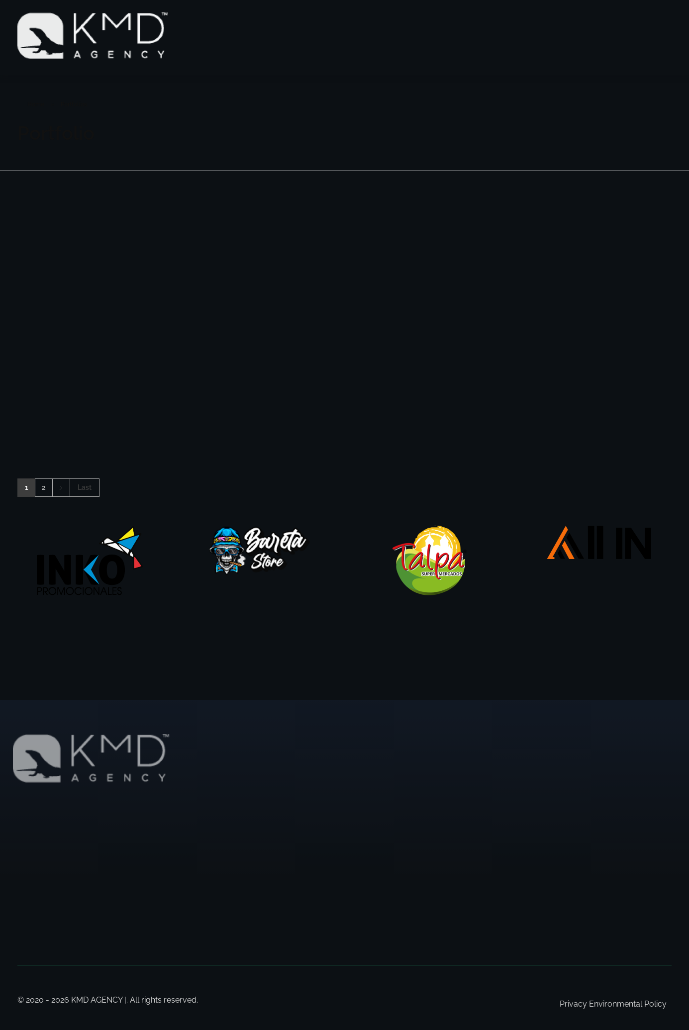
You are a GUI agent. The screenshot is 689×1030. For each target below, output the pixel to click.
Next (61, 487)
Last (85, 487)
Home (35, 104)
